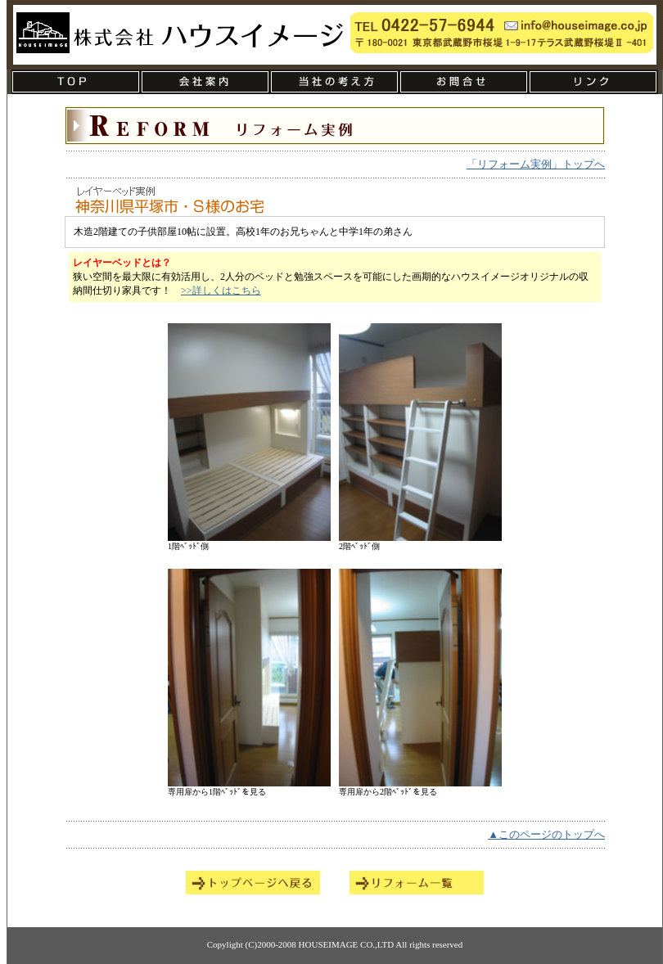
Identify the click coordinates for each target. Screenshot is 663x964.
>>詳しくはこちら (221, 290)
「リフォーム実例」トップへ (536, 164)
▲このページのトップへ (546, 834)
